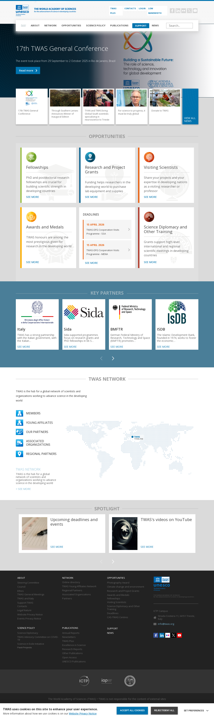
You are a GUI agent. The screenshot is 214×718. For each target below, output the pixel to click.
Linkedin (178, 10)
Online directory (71, 582)
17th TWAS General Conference (28, 70)
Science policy (95, 25)
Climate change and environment (125, 586)
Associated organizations (38, 442)
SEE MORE (32, 196)
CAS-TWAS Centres (117, 617)
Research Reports (72, 649)
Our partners (37, 432)
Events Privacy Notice (29, 618)
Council (21, 586)
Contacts (130, 8)
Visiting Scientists (161, 167)
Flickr (183, 10)
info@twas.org (166, 624)
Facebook (172, 10)
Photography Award (118, 582)
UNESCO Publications (74, 661)
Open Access (69, 657)
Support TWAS (25, 602)
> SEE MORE (23, 489)
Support (140, 25)
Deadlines (113, 613)
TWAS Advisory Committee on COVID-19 (37, 639)
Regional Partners (72, 590)
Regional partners (41, 454)
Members (33, 413)
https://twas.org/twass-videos (152, 533)
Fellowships (37, 167)
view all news (190, 119)
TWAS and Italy (25, 598)
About (35, 25)
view (32, 157)
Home (23, 25)
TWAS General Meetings (30, 594)
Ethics (20, 591)
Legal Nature (24, 610)
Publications (119, 25)
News (155, 25)
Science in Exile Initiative (30, 643)
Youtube (195, 10)
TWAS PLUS (113, 10)
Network (50, 25)
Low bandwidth (155, 10)
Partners (67, 598)
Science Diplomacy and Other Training (165, 229)
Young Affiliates (39, 423)
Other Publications (72, 653)
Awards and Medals (45, 227)
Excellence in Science (74, 645)
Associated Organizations (76, 594)
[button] (113, 358)
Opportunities (71, 25)
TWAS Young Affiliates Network (79, 586)
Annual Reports (70, 633)
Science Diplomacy (27, 633)
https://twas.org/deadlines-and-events (62, 533)
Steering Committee (28, 582)
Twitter (189, 10)
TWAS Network (28, 469)
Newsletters (69, 637)
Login (142, 8)
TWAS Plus (68, 641)
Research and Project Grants (105, 169)
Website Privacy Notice (30, 614)
